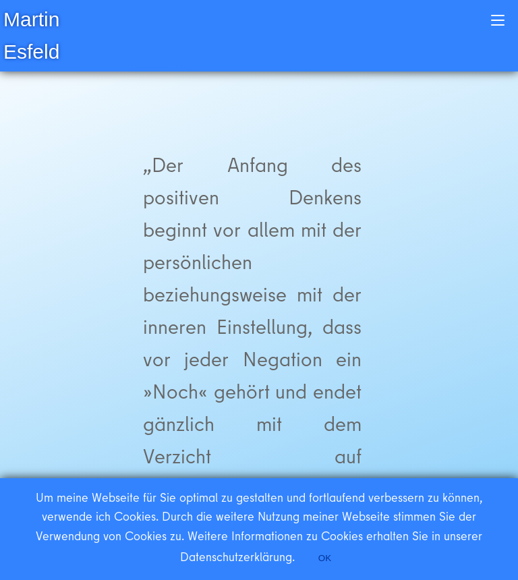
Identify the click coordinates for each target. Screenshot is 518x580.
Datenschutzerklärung (236, 556)
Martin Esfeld (31, 35)
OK (324, 558)
